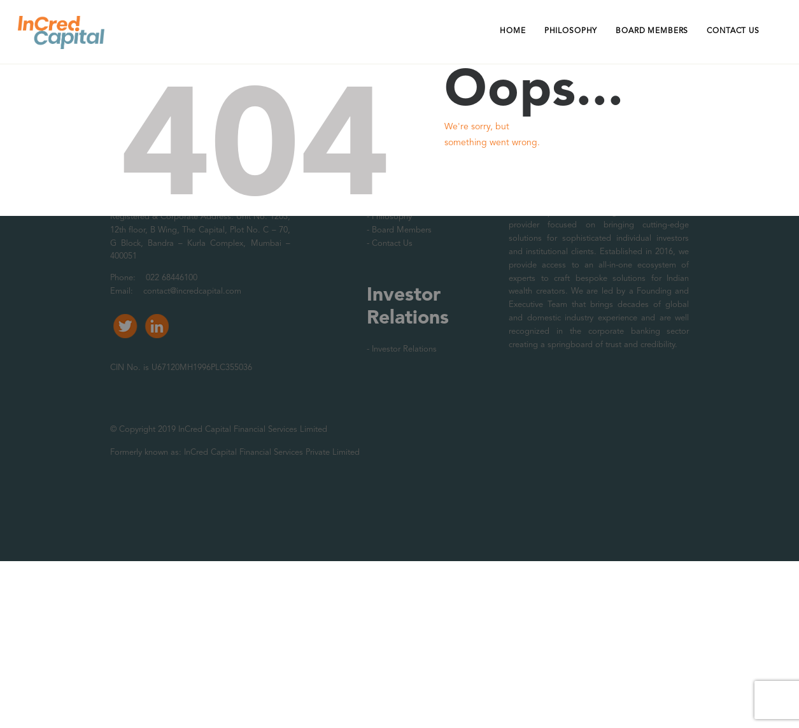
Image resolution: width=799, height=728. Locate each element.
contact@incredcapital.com (192, 291)
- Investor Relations (402, 349)
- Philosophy (389, 217)
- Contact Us (390, 243)
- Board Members (399, 230)
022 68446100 (170, 278)
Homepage (488, 186)
